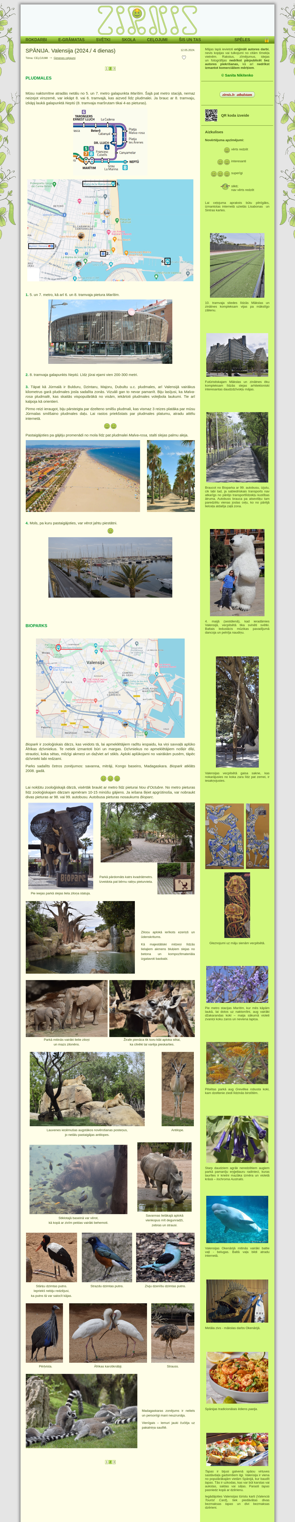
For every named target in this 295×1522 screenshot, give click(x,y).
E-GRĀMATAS (71, 40)
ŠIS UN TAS (190, 40)
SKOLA (129, 40)
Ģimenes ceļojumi (65, 57)
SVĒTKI (103, 40)
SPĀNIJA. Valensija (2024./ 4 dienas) (71, 51)
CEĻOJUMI (157, 40)
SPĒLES (242, 40)
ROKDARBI (36, 40)
